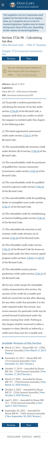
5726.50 (35, 151)
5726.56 (40, 186)
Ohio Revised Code (12, 45)
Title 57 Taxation (36, 45)
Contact (27, 436)
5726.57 (6, 206)
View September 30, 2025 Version (23, 416)
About (37, 436)
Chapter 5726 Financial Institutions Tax (22, 52)
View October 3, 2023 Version (25, 394)
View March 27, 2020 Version (25, 383)
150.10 (40, 257)
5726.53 (6, 249)
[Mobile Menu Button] (3, 5)
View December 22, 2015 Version (20, 362)
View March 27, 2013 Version (25, 352)
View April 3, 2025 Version (23, 404)
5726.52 (41, 218)
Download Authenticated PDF (20, 95)
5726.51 (27, 135)
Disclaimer (14, 436)
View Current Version (26, 74)
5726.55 (39, 273)
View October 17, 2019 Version (25, 373)
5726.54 (34, 171)
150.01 (30, 257)
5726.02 (14, 111)
